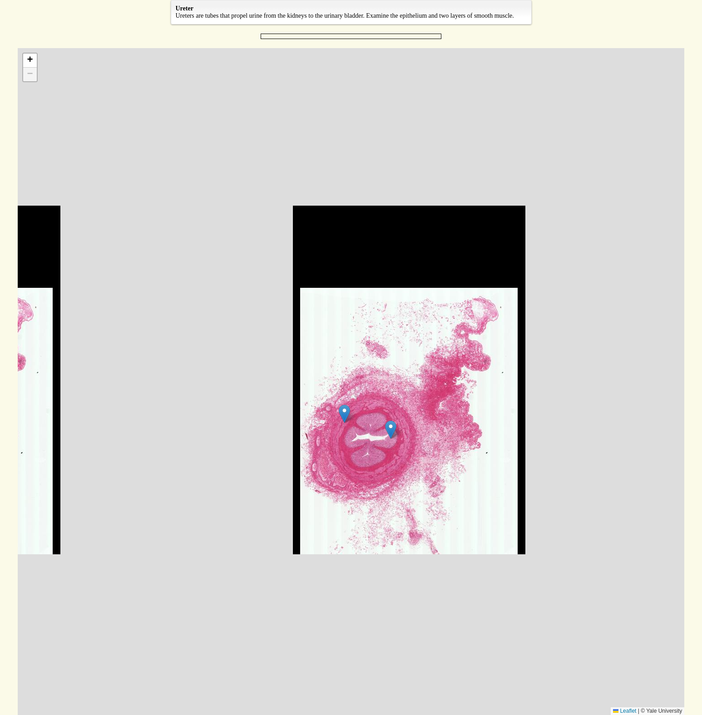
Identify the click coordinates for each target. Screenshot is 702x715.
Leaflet (624, 711)
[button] (390, 429)
